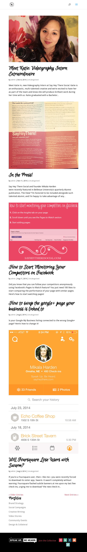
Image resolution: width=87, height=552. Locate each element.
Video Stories (15, 516)
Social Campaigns (17, 507)
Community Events (18, 520)
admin (13, 80)
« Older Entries (16, 494)
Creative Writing (17, 511)
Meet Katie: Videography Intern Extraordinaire (38, 71)
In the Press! (21, 175)
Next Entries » (71, 494)
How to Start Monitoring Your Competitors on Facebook (37, 270)
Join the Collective (47, 540)
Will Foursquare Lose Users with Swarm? (39, 463)
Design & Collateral (18, 524)
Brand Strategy (16, 503)
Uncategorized (33, 80)
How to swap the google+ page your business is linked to (41, 306)
